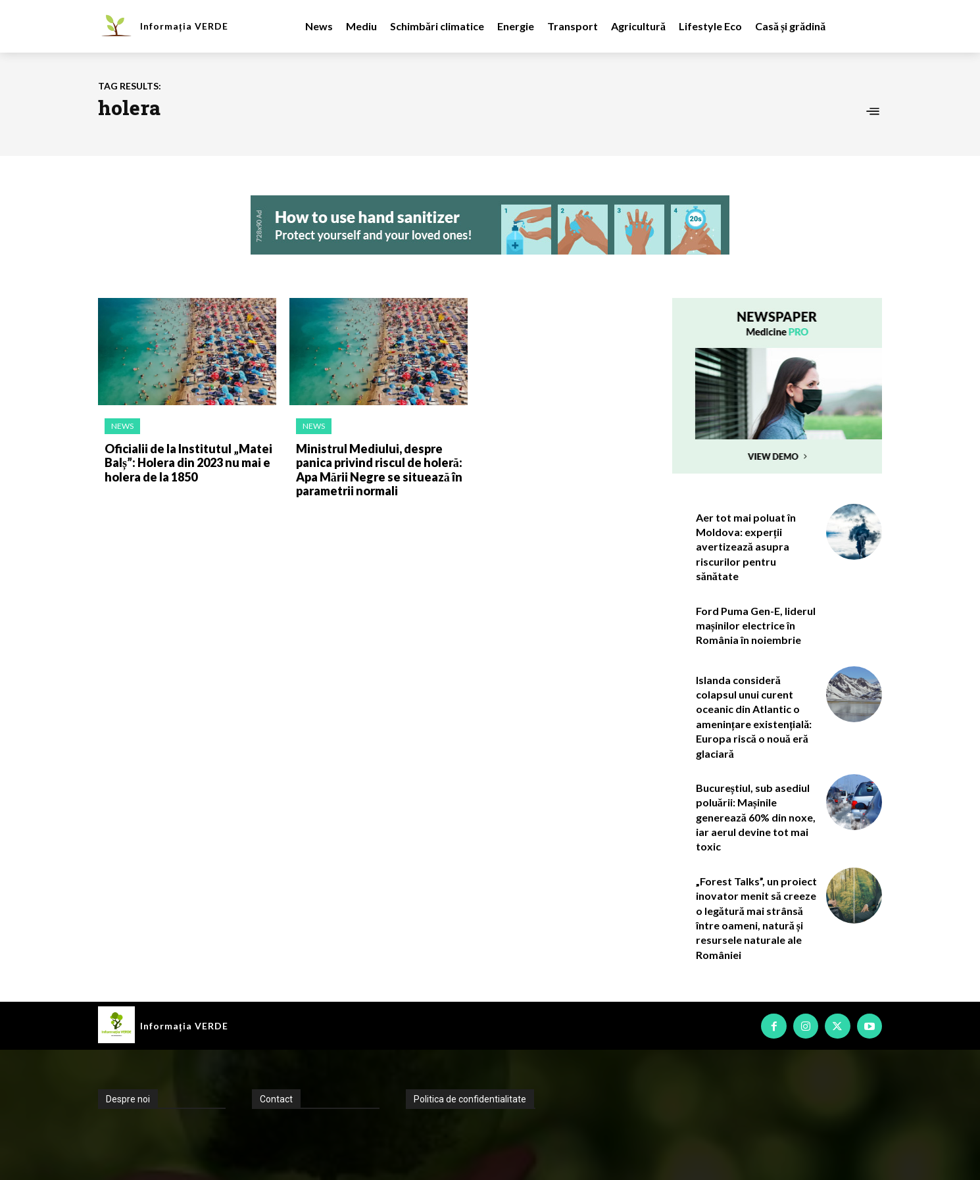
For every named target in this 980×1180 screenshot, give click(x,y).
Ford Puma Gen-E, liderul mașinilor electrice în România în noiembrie (756, 625)
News (122, 426)
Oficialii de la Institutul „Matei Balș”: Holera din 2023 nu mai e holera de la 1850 (188, 462)
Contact (276, 1099)
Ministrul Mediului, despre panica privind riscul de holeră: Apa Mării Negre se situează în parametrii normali (379, 470)
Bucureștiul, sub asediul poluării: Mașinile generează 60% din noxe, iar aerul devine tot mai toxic (756, 817)
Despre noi (128, 1099)
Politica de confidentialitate (470, 1099)
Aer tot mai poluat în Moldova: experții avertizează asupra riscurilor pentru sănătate (746, 547)
